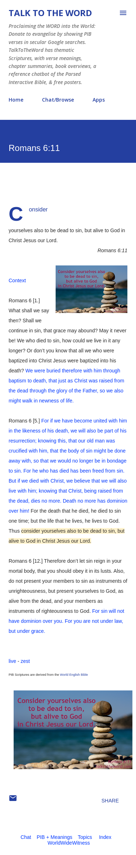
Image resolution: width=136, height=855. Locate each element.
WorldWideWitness (68, 843)
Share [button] (110, 800)
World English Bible (74, 674)
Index (105, 837)
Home (16, 99)
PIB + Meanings (54, 837)
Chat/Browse (58, 99)
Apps (99, 99)
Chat (25, 837)
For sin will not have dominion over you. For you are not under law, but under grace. (66, 621)
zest (25, 661)
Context (17, 280)
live (12, 661)
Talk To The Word (50, 13)
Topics (85, 837)
